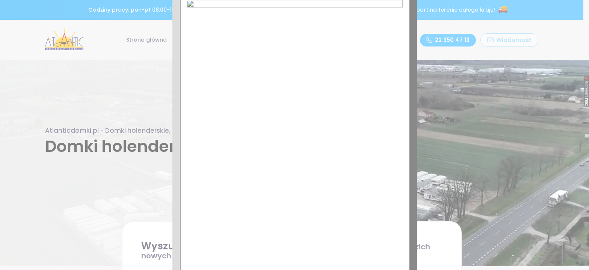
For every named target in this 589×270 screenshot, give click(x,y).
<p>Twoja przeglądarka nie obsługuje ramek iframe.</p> (294, 135)
